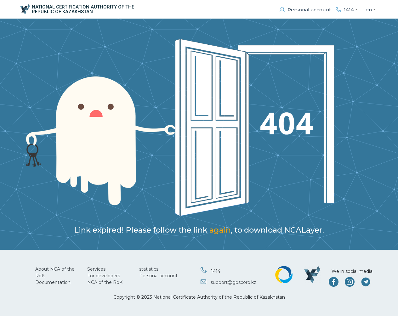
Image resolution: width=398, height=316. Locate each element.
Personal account (158, 276)
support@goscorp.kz (233, 282)
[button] (346, 9)
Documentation (53, 282)
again (220, 229)
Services (96, 269)
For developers (103, 276)
